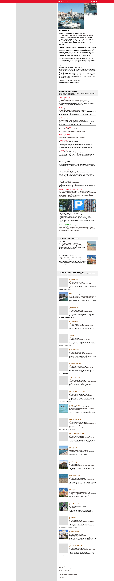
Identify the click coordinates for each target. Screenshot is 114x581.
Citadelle (71, 461)
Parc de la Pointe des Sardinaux (78, 433)
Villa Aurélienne (73, 321)
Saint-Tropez (72, 489)
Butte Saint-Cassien (74, 503)
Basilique (61, 107)
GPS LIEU (70, 80)
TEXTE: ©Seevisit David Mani (69, 63)
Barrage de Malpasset (75, 419)
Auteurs (61, 567)
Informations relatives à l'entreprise (67, 568)
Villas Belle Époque (65, 224)
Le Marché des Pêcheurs (66, 170)
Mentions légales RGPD (64, 570)
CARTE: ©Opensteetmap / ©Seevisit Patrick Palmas (75, 64)
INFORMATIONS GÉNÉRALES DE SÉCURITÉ (69, 82)
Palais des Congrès (64, 140)
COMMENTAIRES (63, 80)
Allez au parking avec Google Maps (70, 213)
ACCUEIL (60, 1)
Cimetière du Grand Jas (75, 545)
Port (60, 160)
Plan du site (62, 577)
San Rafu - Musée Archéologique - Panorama (72, 189)
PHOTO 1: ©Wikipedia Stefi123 (82, 63)
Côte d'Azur (62, 241)
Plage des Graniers (74, 475)
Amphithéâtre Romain (75, 363)
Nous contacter (62, 575)
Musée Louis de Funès (65, 97)
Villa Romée (72, 517)
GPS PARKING (77, 80)
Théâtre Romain (73, 307)
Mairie (61, 179)
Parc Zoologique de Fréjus (77, 391)
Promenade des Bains (65, 127)
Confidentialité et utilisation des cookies (68, 574)
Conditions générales (64, 566)
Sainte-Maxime (73, 447)
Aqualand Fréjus (74, 349)
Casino (61, 117)
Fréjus (71, 293)
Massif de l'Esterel (74, 405)
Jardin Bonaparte (64, 150)
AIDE (64, 1)
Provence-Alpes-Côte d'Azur (67, 255)
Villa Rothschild (74, 531)
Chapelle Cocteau (74, 377)
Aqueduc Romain (73, 279)
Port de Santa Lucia (64, 134)
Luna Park (72, 335)
